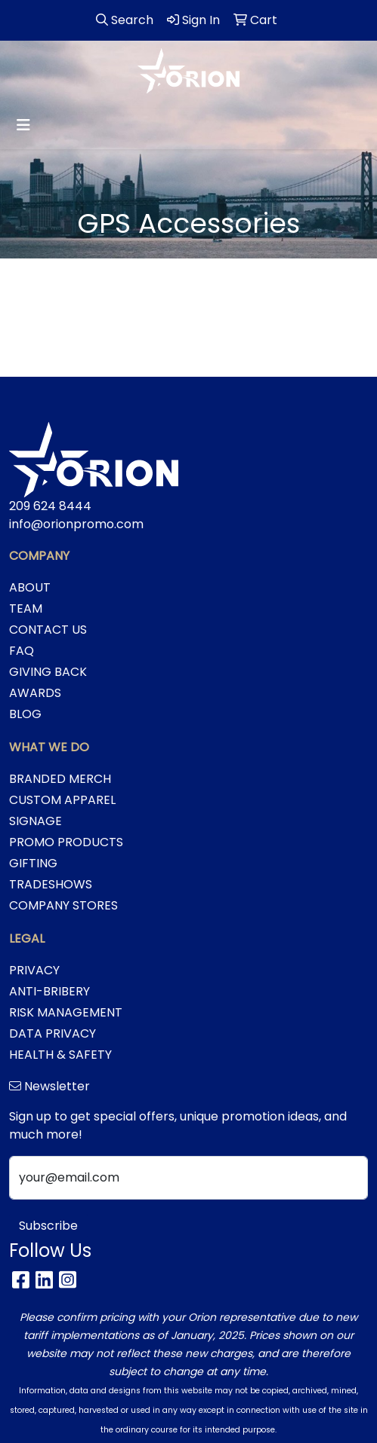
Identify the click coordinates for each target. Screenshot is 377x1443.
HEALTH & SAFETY (60, 1054)
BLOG (25, 714)
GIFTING (33, 863)
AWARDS (35, 693)
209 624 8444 (50, 506)
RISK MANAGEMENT (65, 1012)
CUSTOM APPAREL (62, 800)
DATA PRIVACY (52, 1033)
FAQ (21, 650)
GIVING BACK (48, 671)
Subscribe (48, 1225)
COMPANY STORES (63, 905)
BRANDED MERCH (60, 778)
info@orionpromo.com (76, 524)
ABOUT (30, 587)
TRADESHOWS (50, 884)
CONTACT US (48, 629)
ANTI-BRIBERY (49, 991)
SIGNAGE (35, 821)
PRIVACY (34, 970)
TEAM (25, 608)
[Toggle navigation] (23, 125)
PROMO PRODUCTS (66, 842)
